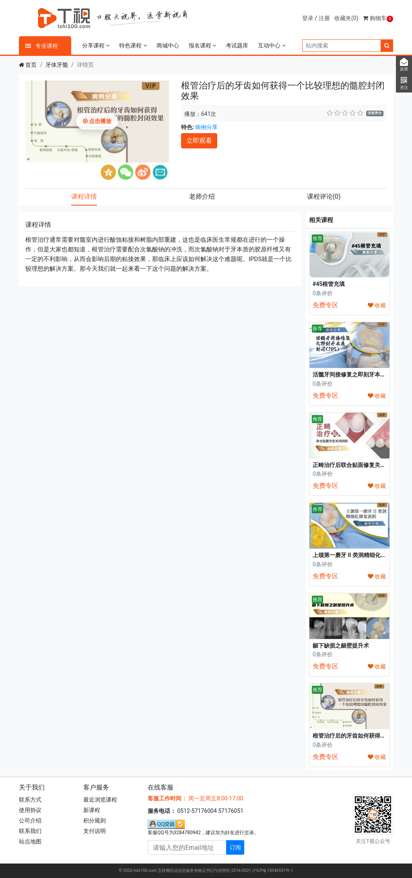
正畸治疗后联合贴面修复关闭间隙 (355, 465)
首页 (31, 65)
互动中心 (271, 45)
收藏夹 (346, 18)
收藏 (377, 305)
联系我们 (30, 831)
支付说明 (94, 831)
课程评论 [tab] (324, 196)
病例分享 (206, 127)
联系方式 (30, 799)
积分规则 (94, 820)
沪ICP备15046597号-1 (272, 870)
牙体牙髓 (56, 65)
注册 (324, 18)
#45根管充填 (329, 284)
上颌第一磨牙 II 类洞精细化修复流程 (358, 555)
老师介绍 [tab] (202, 196)
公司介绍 (30, 820)
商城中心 (168, 45)
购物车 (378, 18)
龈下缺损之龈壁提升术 (341, 645)
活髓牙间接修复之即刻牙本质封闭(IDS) (361, 374)
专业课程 (41, 46)
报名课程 (202, 45)
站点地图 (30, 841)
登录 (307, 18)
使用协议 (30, 810)
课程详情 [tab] (84, 196)
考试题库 (237, 45)
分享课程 (95, 45)
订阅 (235, 847)
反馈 (404, 65)
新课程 (91, 810)
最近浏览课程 (100, 799)
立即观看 (199, 140)
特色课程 (132, 45)
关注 (404, 83)
